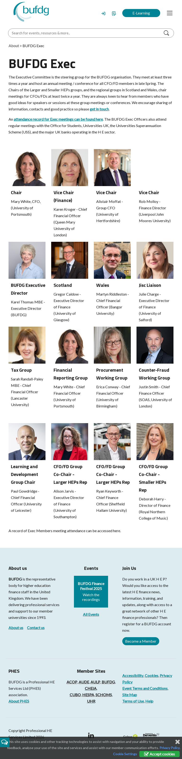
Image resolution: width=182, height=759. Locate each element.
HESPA (88, 694)
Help (149, 701)
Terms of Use (133, 701)
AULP (95, 682)
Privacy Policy (169, 748)
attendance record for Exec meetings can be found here (58, 119)
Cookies (151, 675)
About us (16, 627)
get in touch (99, 109)
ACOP (72, 682)
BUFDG (15, 579)
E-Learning (141, 13)
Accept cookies (159, 754)
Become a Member (140, 641)
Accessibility (132, 675)
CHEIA (90, 688)
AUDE (84, 682)
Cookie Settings (125, 754)
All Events (91, 614)
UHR (91, 701)
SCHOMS (104, 694)
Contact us (36, 627)
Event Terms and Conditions (145, 688)
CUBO (75, 694)
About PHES (19, 701)
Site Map (129, 694)
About (14, 45)
